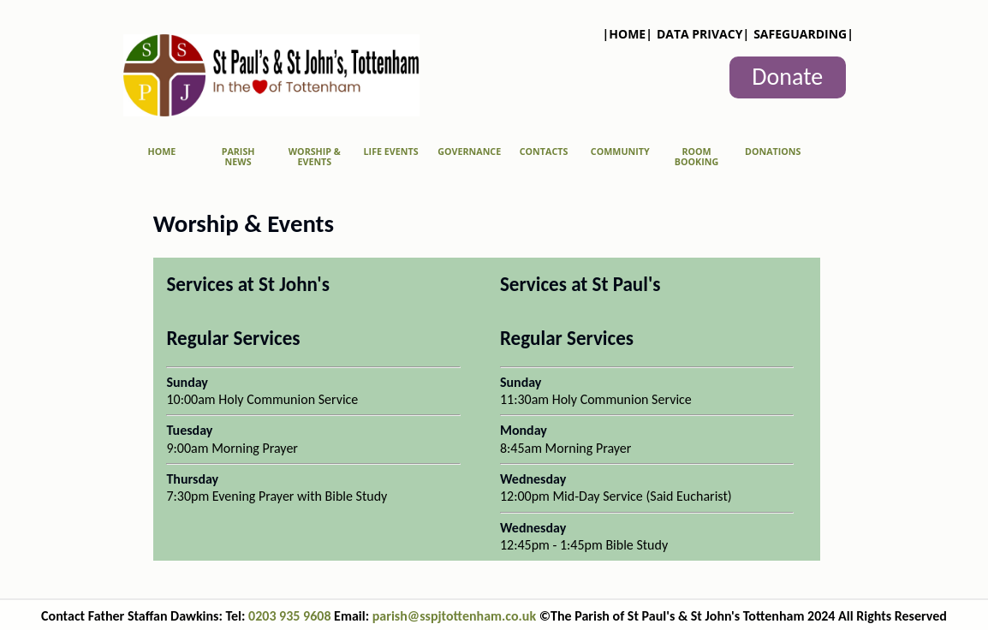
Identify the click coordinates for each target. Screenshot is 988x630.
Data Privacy (700, 34)
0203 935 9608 (289, 616)
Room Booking (696, 157)
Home (627, 34)
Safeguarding (800, 34)
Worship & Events (315, 157)
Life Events (391, 152)
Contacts (544, 152)
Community (620, 152)
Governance (469, 152)
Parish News (238, 157)
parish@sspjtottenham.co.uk (455, 616)
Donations (773, 152)
